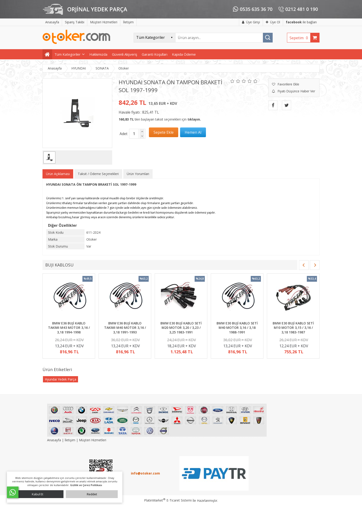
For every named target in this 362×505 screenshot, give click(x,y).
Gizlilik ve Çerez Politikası (86, 485)
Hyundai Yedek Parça (60, 379)
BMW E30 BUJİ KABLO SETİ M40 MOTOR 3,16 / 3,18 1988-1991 (237, 327)
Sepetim (300, 37)
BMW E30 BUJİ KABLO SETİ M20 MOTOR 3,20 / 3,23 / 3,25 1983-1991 (181, 327)
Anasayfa (54, 440)
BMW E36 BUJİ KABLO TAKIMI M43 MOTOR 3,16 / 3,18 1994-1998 (69, 327)
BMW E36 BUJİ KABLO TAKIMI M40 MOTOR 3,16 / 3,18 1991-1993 (125, 327)
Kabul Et (37, 494)
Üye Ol (273, 22)
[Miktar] (134, 134)
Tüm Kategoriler (67, 54)
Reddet (92, 494)
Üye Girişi (251, 22)
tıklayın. (194, 119)
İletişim (70, 440)
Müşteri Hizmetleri (92, 440)
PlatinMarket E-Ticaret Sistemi (168, 500)
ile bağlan (301, 22)
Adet (123, 133)
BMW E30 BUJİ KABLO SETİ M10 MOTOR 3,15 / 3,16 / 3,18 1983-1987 (293, 327)
